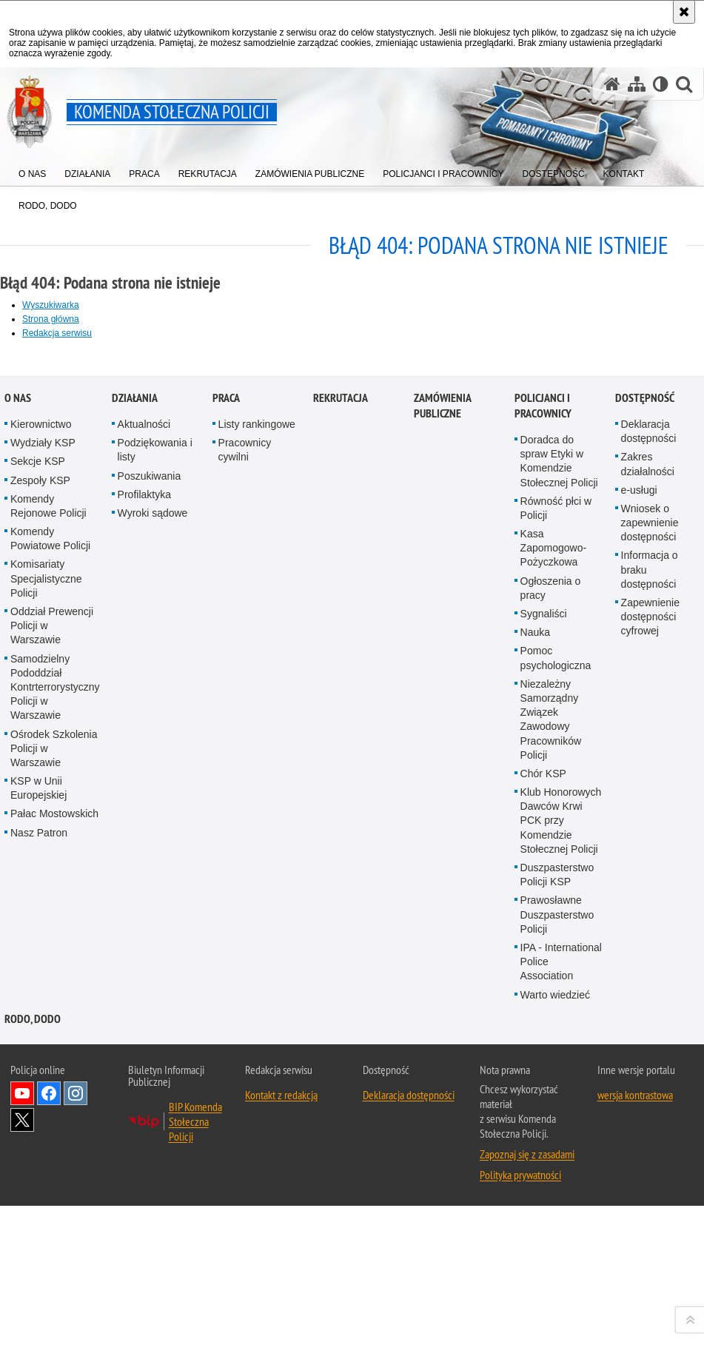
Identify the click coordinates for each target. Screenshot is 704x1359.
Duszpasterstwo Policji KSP (557, 1327)
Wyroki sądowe (153, 966)
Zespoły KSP (40, 933)
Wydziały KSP (43, 896)
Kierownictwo (40, 877)
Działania (135, 851)
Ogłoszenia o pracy (550, 1041)
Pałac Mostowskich (54, 1266)
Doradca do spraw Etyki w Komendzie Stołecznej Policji (559, 914)
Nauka (535, 1085)
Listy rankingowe (256, 877)
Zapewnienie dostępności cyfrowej (650, 1070)
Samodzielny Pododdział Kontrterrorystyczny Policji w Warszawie (55, 1140)
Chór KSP (543, 1226)
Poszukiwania (149, 929)
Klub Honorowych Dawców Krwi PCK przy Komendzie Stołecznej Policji (561, 1273)
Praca (226, 851)
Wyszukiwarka (50, 305)
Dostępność (644, 851)
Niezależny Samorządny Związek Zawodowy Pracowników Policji (550, 1172)
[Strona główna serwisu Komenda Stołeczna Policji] (612, 84)
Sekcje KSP (37, 914)
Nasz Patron (38, 1286)
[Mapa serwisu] (637, 84)
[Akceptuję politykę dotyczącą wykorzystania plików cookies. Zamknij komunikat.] (684, 12)
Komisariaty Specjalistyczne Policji (46, 1031)
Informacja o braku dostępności (649, 1022)
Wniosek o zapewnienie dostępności (650, 976)
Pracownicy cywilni (245, 903)
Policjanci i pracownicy (542, 858)
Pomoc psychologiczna (555, 1111)
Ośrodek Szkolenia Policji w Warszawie (54, 1201)
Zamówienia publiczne (442, 858)
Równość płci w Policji (555, 961)
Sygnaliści (543, 1067)
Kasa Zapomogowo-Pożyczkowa (553, 1001)
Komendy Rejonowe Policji (48, 959)
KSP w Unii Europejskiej (38, 1241)
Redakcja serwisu (57, 333)
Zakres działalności (647, 917)
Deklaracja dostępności (649, 884)
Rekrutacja (340, 851)
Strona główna (50, 319)
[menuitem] (32, 171)
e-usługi (639, 943)
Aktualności (144, 877)
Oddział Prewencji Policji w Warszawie (51, 1078)
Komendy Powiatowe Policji (50, 991)
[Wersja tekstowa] (660, 84)
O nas (17, 851)
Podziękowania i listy (155, 903)
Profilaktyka (144, 947)
